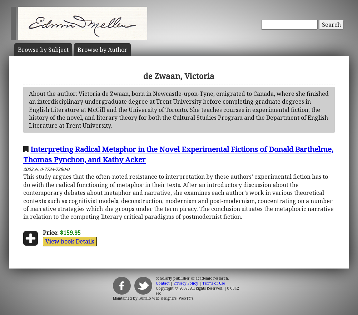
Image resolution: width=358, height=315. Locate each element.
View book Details (69, 241)
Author (102, 50)
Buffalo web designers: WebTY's (166, 298)
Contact (163, 283)
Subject (43, 50)
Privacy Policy (186, 283)
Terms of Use (213, 283)
